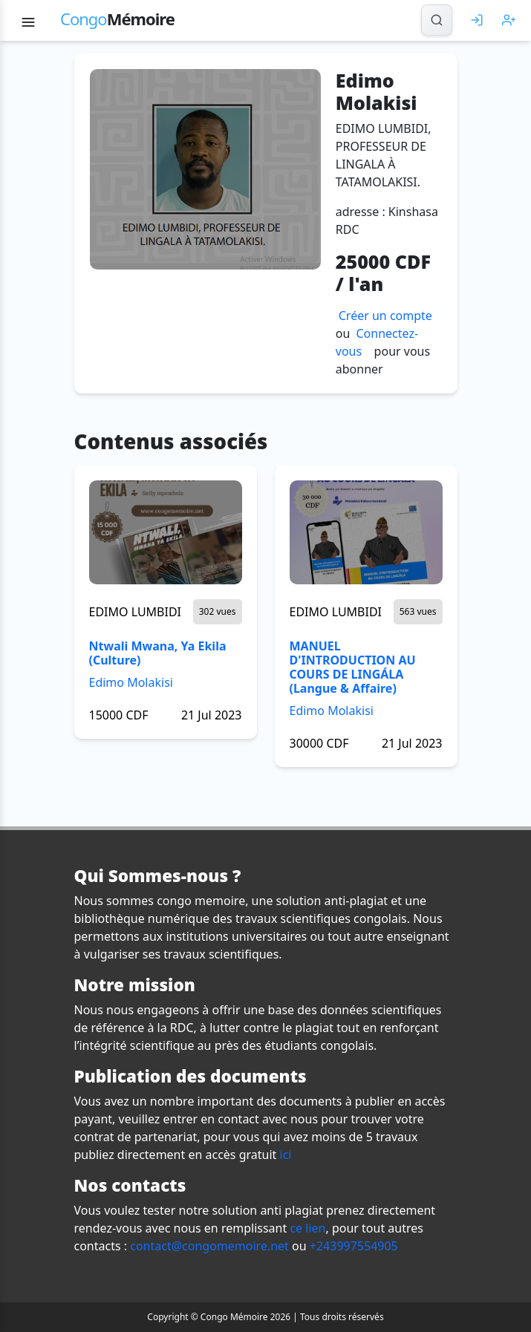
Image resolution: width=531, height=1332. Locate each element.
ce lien (307, 1228)
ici (286, 1154)
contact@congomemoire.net (209, 1246)
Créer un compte (385, 315)
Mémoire (117, 19)
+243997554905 (354, 1246)
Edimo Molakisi (131, 682)
